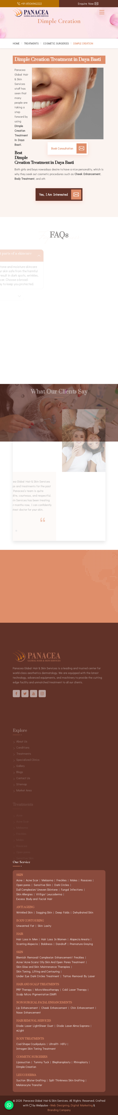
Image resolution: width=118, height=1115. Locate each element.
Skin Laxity (44, 926)
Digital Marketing (82, 1105)
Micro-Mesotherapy (47, 989)
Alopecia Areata (79, 939)
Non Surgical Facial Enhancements (44, 1002)
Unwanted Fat (25, 926)
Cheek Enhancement (54, 1008)
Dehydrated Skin (83, 912)
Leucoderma (26, 1075)
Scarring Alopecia (27, 944)
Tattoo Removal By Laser (79, 976)
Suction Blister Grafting (31, 1080)
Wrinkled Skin (24, 912)
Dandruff (61, 944)
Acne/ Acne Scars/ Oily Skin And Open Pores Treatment (50, 962)
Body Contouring (30, 920)
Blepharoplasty (61, 1062)
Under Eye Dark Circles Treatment (37, 976)
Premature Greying (81, 944)
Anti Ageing (25, 907)
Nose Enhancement (28, 1012)
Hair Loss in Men (27, 939)
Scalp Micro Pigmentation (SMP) (36, 994)
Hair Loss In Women (53, 939)
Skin (19, 952)
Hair (19, 934)
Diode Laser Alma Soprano (73, 1026)
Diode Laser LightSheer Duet (34, 1026)
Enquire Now (88, 3)
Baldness (46, 944)
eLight (20, 1030)
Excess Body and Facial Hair (34, 899)
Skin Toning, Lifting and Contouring (38, 971)
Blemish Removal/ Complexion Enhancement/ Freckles (50, 957)
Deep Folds (62, 912)
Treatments (31, 43)
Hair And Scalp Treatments (37, 984)
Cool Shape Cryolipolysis (31, 1044)
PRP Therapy (24, 989)
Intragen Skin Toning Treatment (36, 1048)
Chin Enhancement (82, 1008)
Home (16, 43)
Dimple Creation (26, 1067)
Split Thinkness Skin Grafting (66, 1080)
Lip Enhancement (27, 1008)
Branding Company (59, 1110)
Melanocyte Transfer (29, 1085)
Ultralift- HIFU (57, 1044)
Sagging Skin (44, 912)
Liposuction (23, 1062)
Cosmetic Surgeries (56, 43)
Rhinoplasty (81, 1062)
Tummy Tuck (41, 1062)
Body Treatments (30, 1039)
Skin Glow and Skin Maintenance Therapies (43, 967)
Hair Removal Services (33, 1021)
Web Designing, (60, 1105)
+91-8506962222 (29, 3)
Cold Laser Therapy (74, 989)
